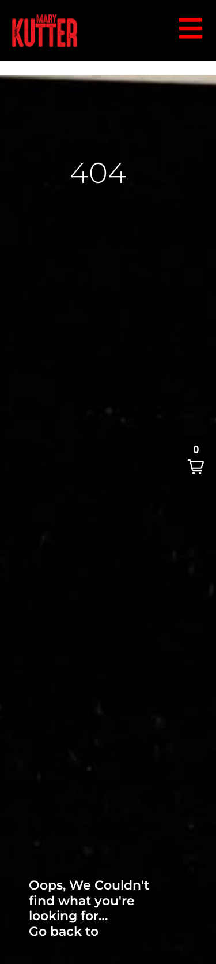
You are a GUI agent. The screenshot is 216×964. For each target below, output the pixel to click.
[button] (196, 460)
